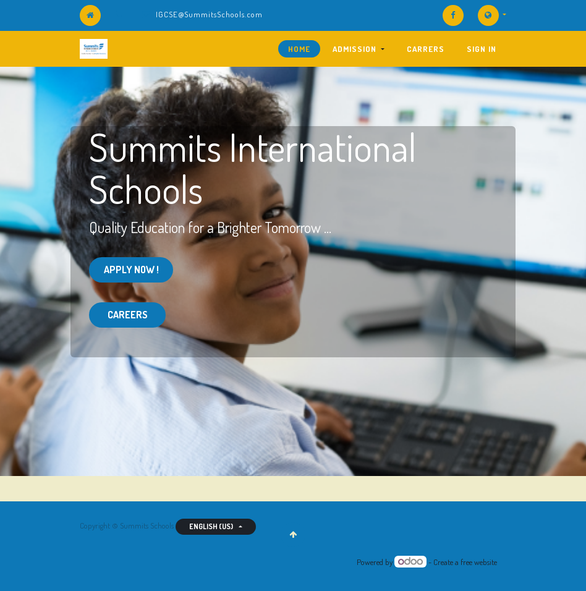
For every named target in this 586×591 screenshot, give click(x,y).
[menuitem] (299, 48)
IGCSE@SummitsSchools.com (209, 14)
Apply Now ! (131, 269)
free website (479, 562)
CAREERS (127, 314)
